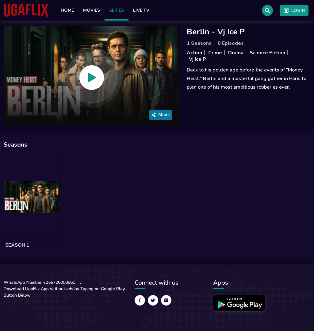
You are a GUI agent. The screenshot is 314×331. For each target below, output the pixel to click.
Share (161, 115)
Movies (91, 10)
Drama (235, 52)
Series (116, 10)
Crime (215, 52)
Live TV (141, 10)
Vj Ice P (197, 59)
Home (67, 10)
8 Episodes (231, 43)
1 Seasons (199, 43)
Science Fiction (267, 52)
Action (194, 52)
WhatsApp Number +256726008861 (39, 282)
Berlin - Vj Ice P (216, 31)
